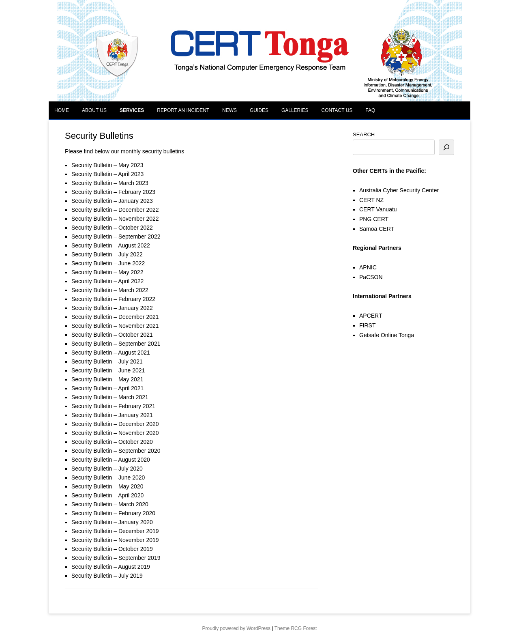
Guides (259, 110)
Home (61, 110)
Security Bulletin (91, 165)
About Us (94, 110)
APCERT (370, 315)
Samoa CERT (376, 229)
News (229, 110)
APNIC (368, 267)
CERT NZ (371, 200)
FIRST (367, 325)
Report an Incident (183, 110)
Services (132, 110)
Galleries (295, 110)
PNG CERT (373, 219)
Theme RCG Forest (296, 628)
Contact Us (336, 110)
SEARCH (364, 134)
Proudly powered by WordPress (236, 628)
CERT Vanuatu (378, 209)
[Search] (446, 147)
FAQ (370, 110)
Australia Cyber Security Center (399, 190)
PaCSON (371, 277)
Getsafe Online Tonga (386, 335)
